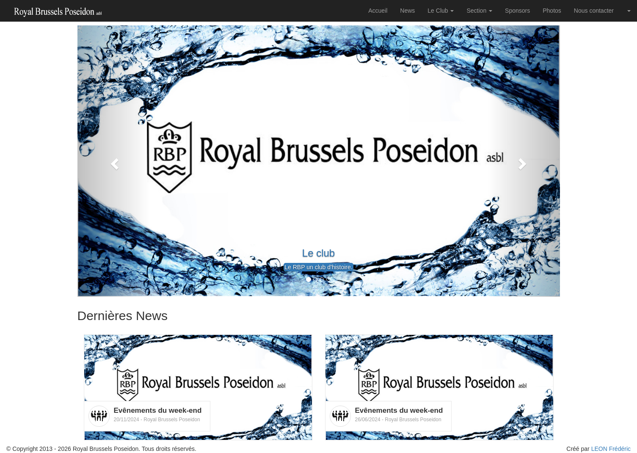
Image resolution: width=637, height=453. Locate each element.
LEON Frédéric (611, 448)
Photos (552, 10)
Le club (318, 253)
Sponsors (517, 10)
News (407, 10)
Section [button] (479, 10)
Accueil (377, 10)
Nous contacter (594, 10)
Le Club (440, 10)
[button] (113, 161)
